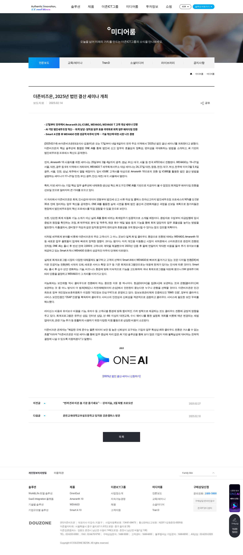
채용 (113, 504)
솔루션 (75, 6)
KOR (184, 7)
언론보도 (44, 63)
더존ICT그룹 (110, 6)
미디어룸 (132, 6)
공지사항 (199, 63)
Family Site (187, 473)
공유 (207, 103)
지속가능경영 (118, 499)
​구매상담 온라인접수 (204, 501)
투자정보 (152, 6)
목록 (121, 437)
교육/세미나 (75, 63)
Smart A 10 (75, 510)
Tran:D (106, 63)
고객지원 (116, 510)
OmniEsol (75, 493)
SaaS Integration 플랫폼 (41, 499)
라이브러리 (168, 63)
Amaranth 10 (76, 499)
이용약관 (59, 473)
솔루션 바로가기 (202, 7)
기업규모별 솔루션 (38, 510)
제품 (91, 6)
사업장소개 (117, 493)
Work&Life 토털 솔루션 (41, 493)
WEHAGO (75, 504)
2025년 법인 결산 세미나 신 (121, 376)
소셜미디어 (137, 63)
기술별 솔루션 (36, 504)
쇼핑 (169, 6)
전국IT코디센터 (205, 508)
